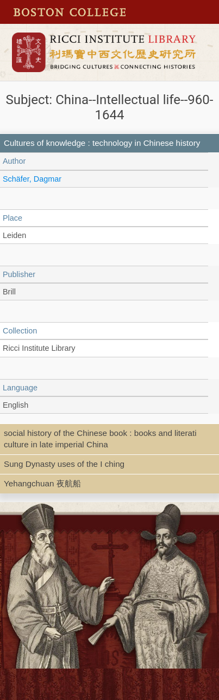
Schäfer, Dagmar (32, 179)
